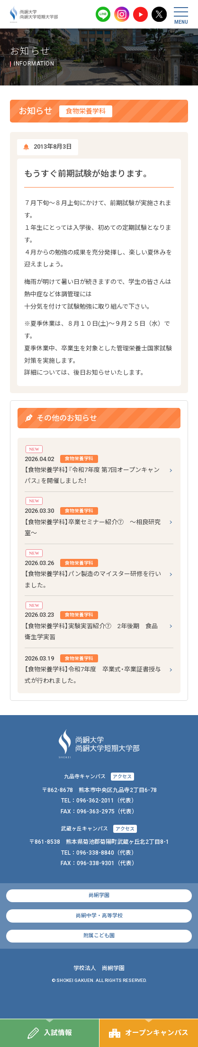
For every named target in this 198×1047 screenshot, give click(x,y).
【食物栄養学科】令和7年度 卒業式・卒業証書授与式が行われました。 (93, 668)
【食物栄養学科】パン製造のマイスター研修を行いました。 (93, 573)
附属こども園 (99, 936)
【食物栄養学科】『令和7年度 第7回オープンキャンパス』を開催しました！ (92, 469)
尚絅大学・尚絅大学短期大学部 (34, 14)
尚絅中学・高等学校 (99, 916)
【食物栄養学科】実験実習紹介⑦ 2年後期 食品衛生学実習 (91, 625)
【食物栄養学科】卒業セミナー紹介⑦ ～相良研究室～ (93, 521)
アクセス (122, 776)
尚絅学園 (99, 895)
